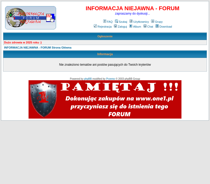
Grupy (157, 21)
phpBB (88, 78)
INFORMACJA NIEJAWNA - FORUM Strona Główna (37, 47)
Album (135, 26)
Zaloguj (120, 26)
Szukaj (121, 21)
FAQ (108, 21)
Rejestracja (103, 26)
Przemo (110, 78)
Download (163, 26)
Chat (148, 26)
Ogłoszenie (105, 36)
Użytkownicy (139, 21)
